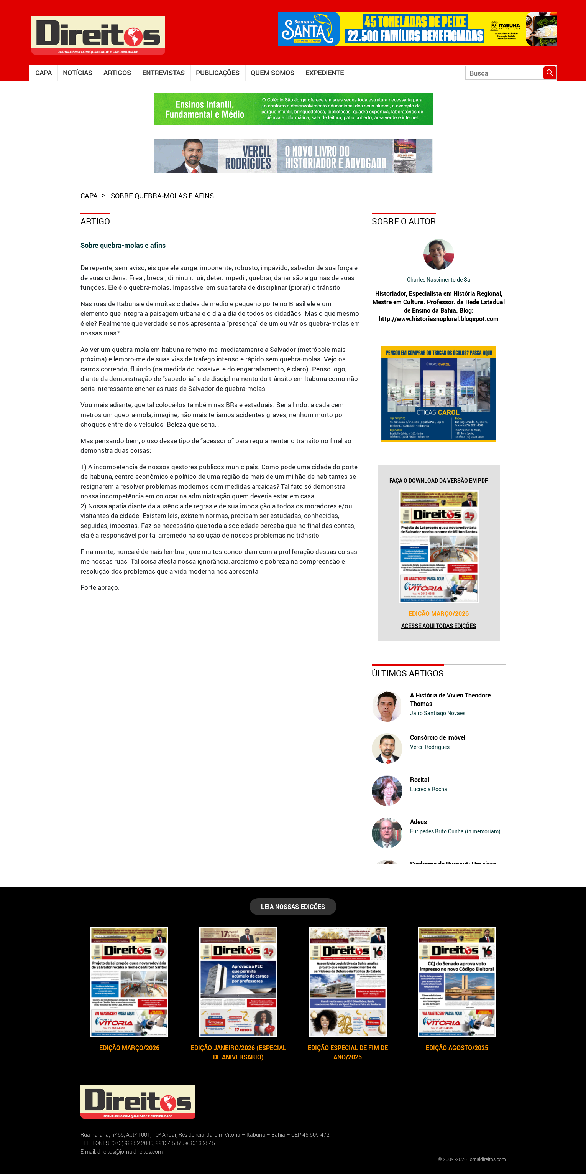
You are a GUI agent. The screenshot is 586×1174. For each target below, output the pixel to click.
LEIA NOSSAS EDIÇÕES (293, 906)
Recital (419, 779)
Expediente (324, 72)
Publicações (218, 72)
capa (89, 195)
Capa (43, 72)
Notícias (77, 72)
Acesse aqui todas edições (438, 626)
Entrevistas (163, 72)
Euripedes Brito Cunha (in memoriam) (455, 831)
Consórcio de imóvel (437, 737)
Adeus (418, 822)
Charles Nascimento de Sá (438, 279)
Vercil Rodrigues (430, 746)
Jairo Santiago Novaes (437, 713)
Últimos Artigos (408, 673)
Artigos (117, 72)
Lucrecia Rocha (428, 789)
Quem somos (272, 72)
